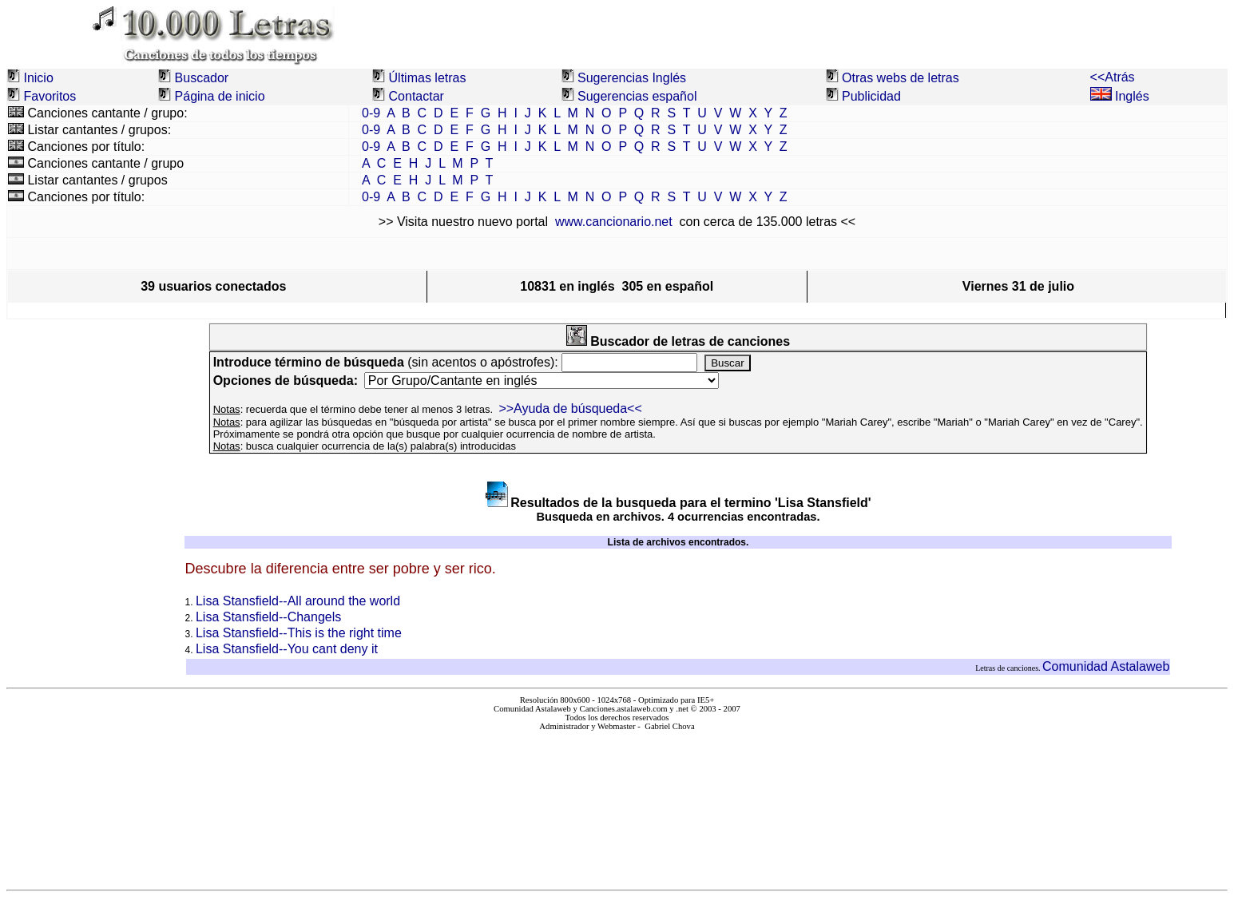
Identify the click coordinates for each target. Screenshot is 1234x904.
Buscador (202, 78)
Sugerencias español (636, 96)
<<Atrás (1112, 77)
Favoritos (49, 96)
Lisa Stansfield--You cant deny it (287, 649)
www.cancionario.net (614, 221)
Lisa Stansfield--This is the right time (299, 633)
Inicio (38, 78)
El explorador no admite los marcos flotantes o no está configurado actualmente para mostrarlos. (616, 804)
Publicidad (871, 96)
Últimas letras (427, 78)
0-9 (371, 113)
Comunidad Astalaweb (1105, 666)
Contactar (416, 96)
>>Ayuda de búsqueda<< (569, 408)
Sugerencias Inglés (631, 78)
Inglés (1119, 96)
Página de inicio (220, 96)
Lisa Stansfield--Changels (268, 617)
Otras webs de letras (900, 78)
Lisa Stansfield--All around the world (298, 601)
